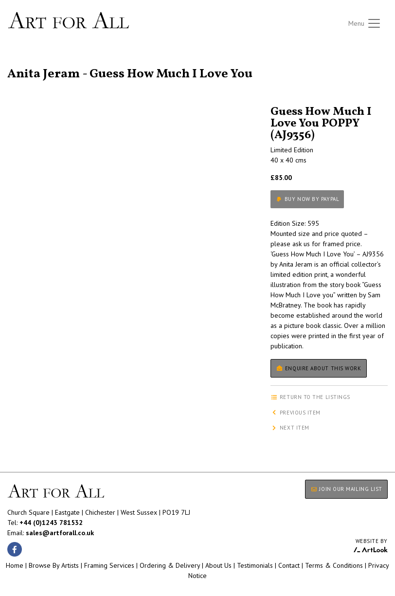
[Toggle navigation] (364, 23)
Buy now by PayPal (307, 199)
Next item (289, 427)
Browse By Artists (54, 565)
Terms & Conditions (334, 565)
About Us (218, 565)
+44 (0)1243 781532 (51, 522)
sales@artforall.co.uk (60, 532)
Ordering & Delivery (170, 565)
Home (14, 565)
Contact (289, 565)
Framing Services (109, 565)
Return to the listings (42, 62)
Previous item (295, 412)
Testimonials (255, 565)
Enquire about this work (318, 368)
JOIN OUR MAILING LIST (346, 489)
